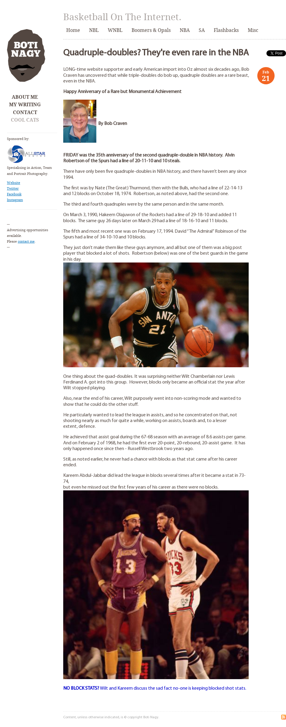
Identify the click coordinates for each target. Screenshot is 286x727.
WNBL (115, 30)
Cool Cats (25, 120)
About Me (25, 97)
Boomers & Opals (151, 30)
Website (13, 183)
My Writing (25, 104)
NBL (94, 30)
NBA (185, 30)
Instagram (15, 200)
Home (73, 30)
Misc (253, 30)
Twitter (13, 189)
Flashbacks (226, 30)
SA (202, 30)
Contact (25, 112)
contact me (26, 242)
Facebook (14, 194)
